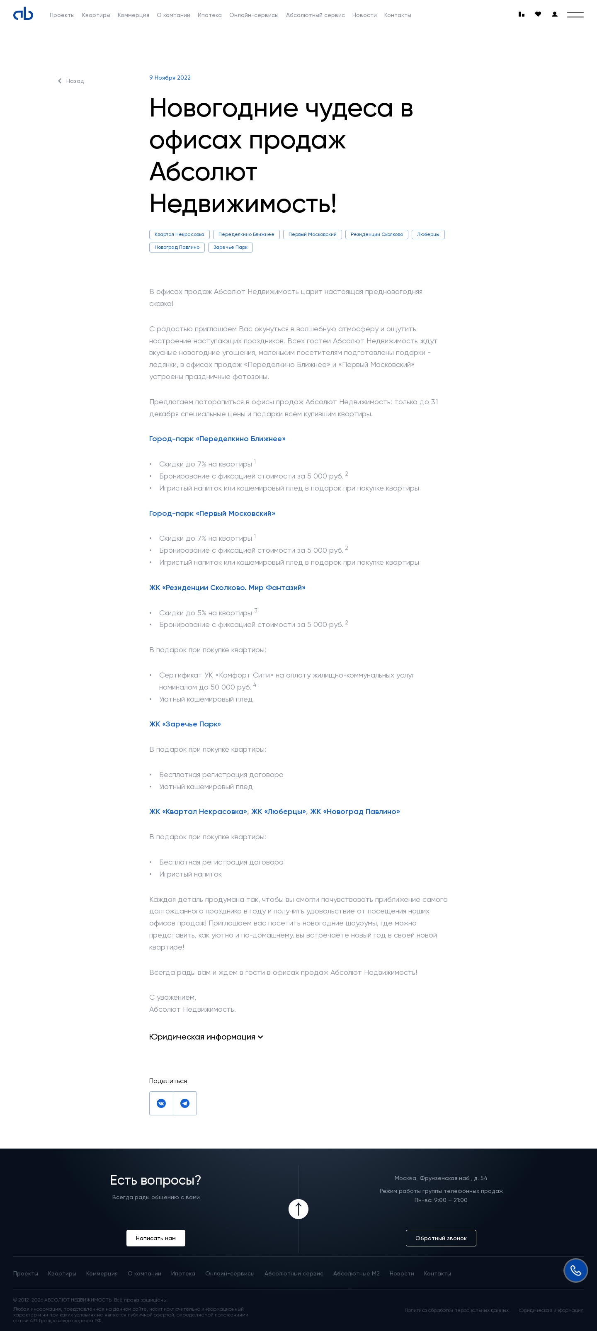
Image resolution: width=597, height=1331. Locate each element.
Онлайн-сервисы (254, 15)
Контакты (397, 15)
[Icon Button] (298, 1209)
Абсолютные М (356, 1273)
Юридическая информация (551, 1310)
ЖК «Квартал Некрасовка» (198, 811)
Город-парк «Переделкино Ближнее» (217, 438)
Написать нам (156, 1238)
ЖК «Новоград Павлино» (355, 811)
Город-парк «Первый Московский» (212, 513)
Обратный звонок (441, 1238)
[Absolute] (23, 13)
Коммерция (133, 15)
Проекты (62, 15)
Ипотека (210, 15)
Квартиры (96, 15)
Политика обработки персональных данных (457, 1310)
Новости (364, 15)
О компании (173, 15)
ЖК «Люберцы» (278, 811)
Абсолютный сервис (315, 15)
